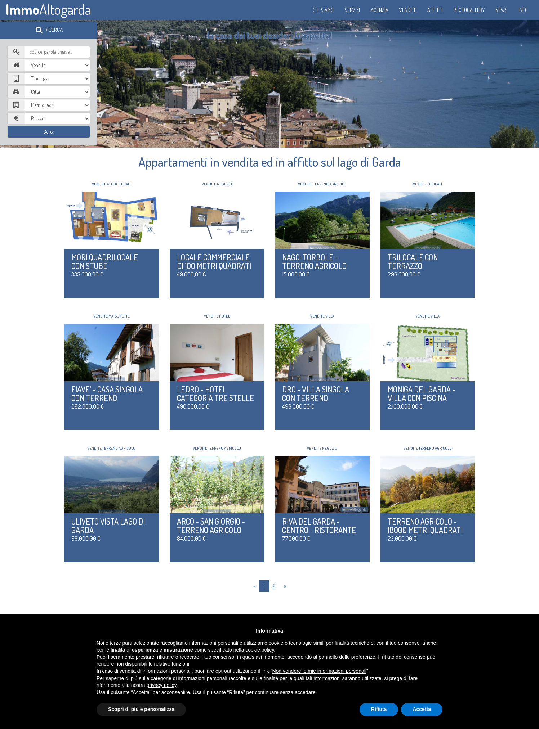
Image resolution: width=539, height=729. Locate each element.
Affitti (434, 10)
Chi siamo (323, 10)
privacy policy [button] (162, 685)
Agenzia (379, 10)
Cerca (48, 132)
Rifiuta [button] (379, 709)
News (501, 10)
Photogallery (469, 10)
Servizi (352, 10)
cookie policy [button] (259, 650)
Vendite (407, 10)
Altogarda (48, 9)
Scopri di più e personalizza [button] (141, 709)
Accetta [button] (422, 709)
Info (523, 10)
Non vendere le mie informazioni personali (319, 671)
